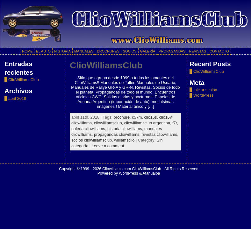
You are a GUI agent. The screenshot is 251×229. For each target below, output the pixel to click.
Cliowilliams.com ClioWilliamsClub (131, 169)
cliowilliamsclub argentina (147, 123)
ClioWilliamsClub (23, 79)
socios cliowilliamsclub (91, 140)
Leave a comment (108, 145)
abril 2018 (17, 98)
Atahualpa (151, 173)
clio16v (165, 117)
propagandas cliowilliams (116, 134)
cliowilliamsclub (108, 123)
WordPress (203, 95)
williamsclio (124, 140)
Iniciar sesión (205, 89)
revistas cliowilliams (159, 134)
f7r (174, 123)
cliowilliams (81, 123)
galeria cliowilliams (88, 128)
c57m (137, 117)
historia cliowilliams (124, 128)
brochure (122, 117)
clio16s (150, 117)
